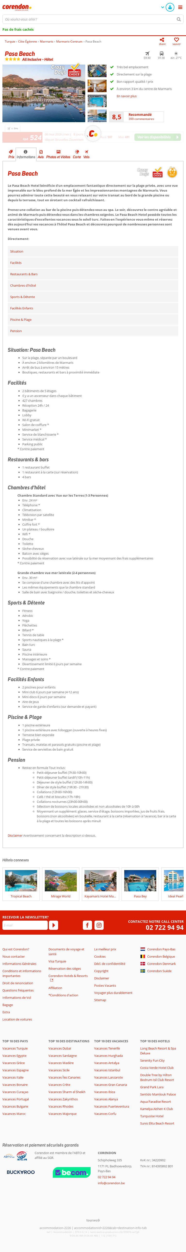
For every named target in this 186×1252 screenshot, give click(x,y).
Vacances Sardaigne (62, 1055)
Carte (77, 157)
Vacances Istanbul (107, 1070)
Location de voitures (17, 1019)
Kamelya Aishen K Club (156, 1109)
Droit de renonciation (17, 983)
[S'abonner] (53, 925)
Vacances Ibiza (104, 1092)
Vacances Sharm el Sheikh (66, 1092)
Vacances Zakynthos (63, 1099)
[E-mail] (25, 925)
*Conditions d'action (63, 995)
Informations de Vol (16, 997)
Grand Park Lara (151, 1087)
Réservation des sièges (64, 968)
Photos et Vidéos (58, 157)
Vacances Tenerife (107, 1048)
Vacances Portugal (15, 1099)
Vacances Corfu (105, 1113)
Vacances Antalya (106, 1063)
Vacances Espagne (15, 1070)
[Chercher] (179, 19)
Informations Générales (19, 963)
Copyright (101, 971)
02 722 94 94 (165, 927)
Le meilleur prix (105, 949)
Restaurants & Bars (24, 274)
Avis (41, 157)
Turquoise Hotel (151, 1116)
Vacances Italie (12, 1077)
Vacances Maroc (14, 1113)
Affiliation (55, 988)
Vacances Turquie (15, 1048)
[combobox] (93, 19)
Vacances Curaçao (15, 1092)
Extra (6, 1012)
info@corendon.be (111, 1183)
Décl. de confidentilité (109, 963)
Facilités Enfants (21, 308)
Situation (16, 251)
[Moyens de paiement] (20, 1172)
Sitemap (100, 1000)
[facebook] (87, 925)
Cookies (100, 956)
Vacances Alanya (106, 1099)
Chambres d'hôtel (23, 285)
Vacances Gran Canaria (110, 1084)
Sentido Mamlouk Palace (158, 1094)
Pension (16, 331)
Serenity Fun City (152, 1060)
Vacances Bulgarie (15, 1106)
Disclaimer (15, 835)
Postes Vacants (105, 985)
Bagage (7, 1005)
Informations (26, 157)
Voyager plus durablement (113, 993)
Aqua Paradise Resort (155, 1101)
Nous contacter (13, 956)
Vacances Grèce (13, 1063)
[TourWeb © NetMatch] (93, 1220)
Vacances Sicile (59, 1070)
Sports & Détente (22, 297)
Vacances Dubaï (59, 1048)
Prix (11, 157)
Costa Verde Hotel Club (157, 1068)
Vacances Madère (61, 1063)
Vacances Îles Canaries (64, 1077)
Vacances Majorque (62, 1113)
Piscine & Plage (20, 319)
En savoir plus (127, 96)
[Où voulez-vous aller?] (93, 19)
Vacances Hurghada (108, 1055)
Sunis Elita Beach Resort (157, 1123)
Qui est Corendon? (15, 949)
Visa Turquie (57, 961)
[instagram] (99, 925)
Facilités (16, 263)
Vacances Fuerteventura (111, 1106)
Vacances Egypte (14, 1055)
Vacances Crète (59, 1084)
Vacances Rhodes (60, 1106)
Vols (86, 157)
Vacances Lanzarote (108, 1077)
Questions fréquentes (18, 990)
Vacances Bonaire (15, 1084)
